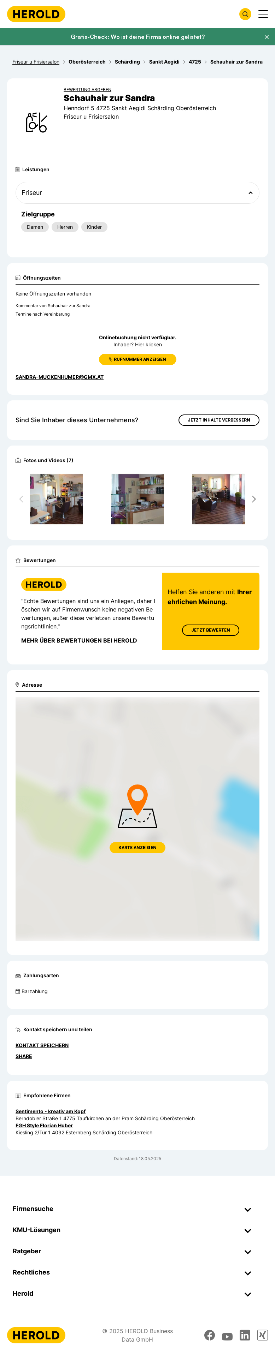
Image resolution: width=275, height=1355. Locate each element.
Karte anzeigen (137, 847)
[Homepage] (36, 14)
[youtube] (227, 1335)
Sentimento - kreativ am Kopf (51, 1111)
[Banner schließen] (266, 37)
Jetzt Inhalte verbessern (219, 420)
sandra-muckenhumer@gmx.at (60, 377)
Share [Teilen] (24, 1056)
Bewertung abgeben (87, 89)
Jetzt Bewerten (210, 630)
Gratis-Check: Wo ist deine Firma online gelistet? (138, 36)
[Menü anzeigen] (263, 14)
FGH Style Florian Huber (44, 1125)
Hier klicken (148, 344)
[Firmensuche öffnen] (245, 14)
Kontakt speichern (42, 1045)
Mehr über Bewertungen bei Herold (79, 640)
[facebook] (209, 1335)
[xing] (262, 1335)
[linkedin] (245, 1335)
